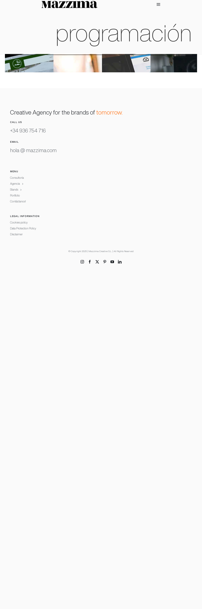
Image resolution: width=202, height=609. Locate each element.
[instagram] (82, 262)
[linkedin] (120, 262)
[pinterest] (105, 262)
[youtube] (112, 262)
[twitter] (97, 262)
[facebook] (90, 262)
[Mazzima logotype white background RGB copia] (69, 3)
